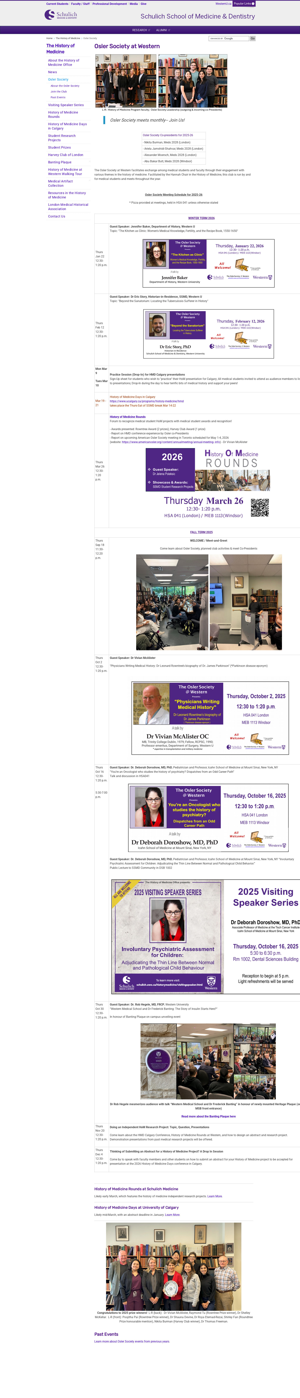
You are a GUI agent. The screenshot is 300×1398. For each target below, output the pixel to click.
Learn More (214, 1196)
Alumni (161, 30)
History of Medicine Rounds (63, 115)
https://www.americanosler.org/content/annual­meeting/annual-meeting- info (171, 442)
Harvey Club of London (66, 155)
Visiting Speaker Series (66, 105)
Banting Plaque (60, 162)
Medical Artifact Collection (60, 183)
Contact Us (56, 216)
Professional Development (110, 4)
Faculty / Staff (80, 4)
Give (143, 4)
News (52, 72)
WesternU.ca (223, 3)
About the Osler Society (65, 85)
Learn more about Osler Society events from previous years (131, 1341)
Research (139, 30)
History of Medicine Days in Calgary (67, 126)
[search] (229, 38)
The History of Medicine (68, 38)
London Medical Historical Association (68, 207)
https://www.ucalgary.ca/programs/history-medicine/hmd (147, 401)
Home (49, 38)
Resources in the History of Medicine (67, 195)
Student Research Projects (62, 138)
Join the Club (59, 91)
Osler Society (58, 79)
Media (134, 4)
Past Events (58, 97)
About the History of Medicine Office (63, 63)
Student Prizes (59, 147)
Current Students (57, 4)
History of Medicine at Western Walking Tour (65, 172)
